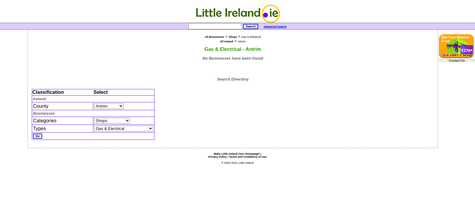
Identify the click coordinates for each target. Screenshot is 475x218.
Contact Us (457, 60)
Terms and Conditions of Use (248, 156)
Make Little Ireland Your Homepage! (237, 153)
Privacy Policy (217, 156)
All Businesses (214, 36)
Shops (233, 36)
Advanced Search (275, 26)
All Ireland (226, 41)
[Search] (215, 26)
